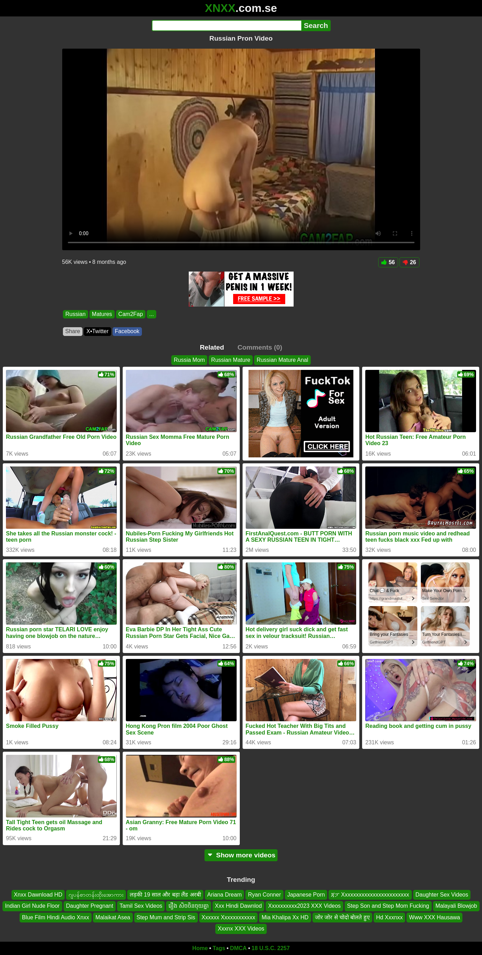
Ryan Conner (264, 895)
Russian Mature (230, 360)
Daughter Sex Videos (442, 895)
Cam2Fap (130, 314)
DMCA (238, 948)
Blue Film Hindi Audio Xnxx (55, 917)
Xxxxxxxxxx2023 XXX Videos (304, 906)
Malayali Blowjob (456, 906)
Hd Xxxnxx (389, 917)
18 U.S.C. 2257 (271, 948)
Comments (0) (259, 347)
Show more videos (241, 855)
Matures (102, 314)
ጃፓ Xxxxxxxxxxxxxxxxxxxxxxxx (370, 895)
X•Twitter (97, 331)
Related (212, 347)
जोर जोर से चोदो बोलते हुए (342, 917)
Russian (75, 314)
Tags (219, 948)
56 (388, 262)
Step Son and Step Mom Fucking (388, 906)
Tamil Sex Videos (141, 906)
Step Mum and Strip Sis (166, 917)
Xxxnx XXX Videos (241, 929)
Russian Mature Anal (282, 360)
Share (72, 331)
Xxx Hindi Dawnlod (238, 906)
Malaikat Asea (112, 917)
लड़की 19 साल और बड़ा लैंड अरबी (165, 895)
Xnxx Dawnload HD (38, 895)
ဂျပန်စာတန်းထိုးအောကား (96, 895)
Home (200, 948)
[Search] (227, 25)
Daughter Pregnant (89, 906)
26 (409, 262)
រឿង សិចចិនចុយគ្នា (188, 906)
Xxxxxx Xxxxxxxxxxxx (229, 917)
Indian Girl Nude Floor (32, 906)
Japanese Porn (306, 895)
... (151, 314)
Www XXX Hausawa (434, 917)
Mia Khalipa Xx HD (284, 917)
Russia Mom (189, 360)
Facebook (127, 331)
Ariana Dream (224, 895)
